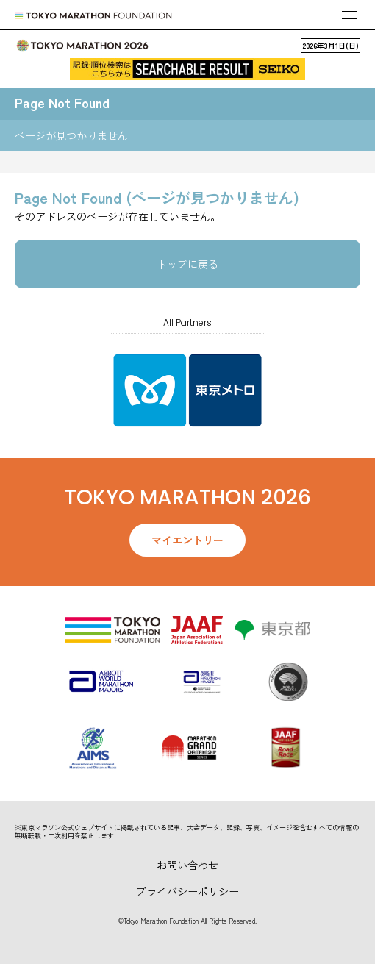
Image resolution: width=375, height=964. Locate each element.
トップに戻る (187, 264)
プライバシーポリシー (187, 891)
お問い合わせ (187, 864)
